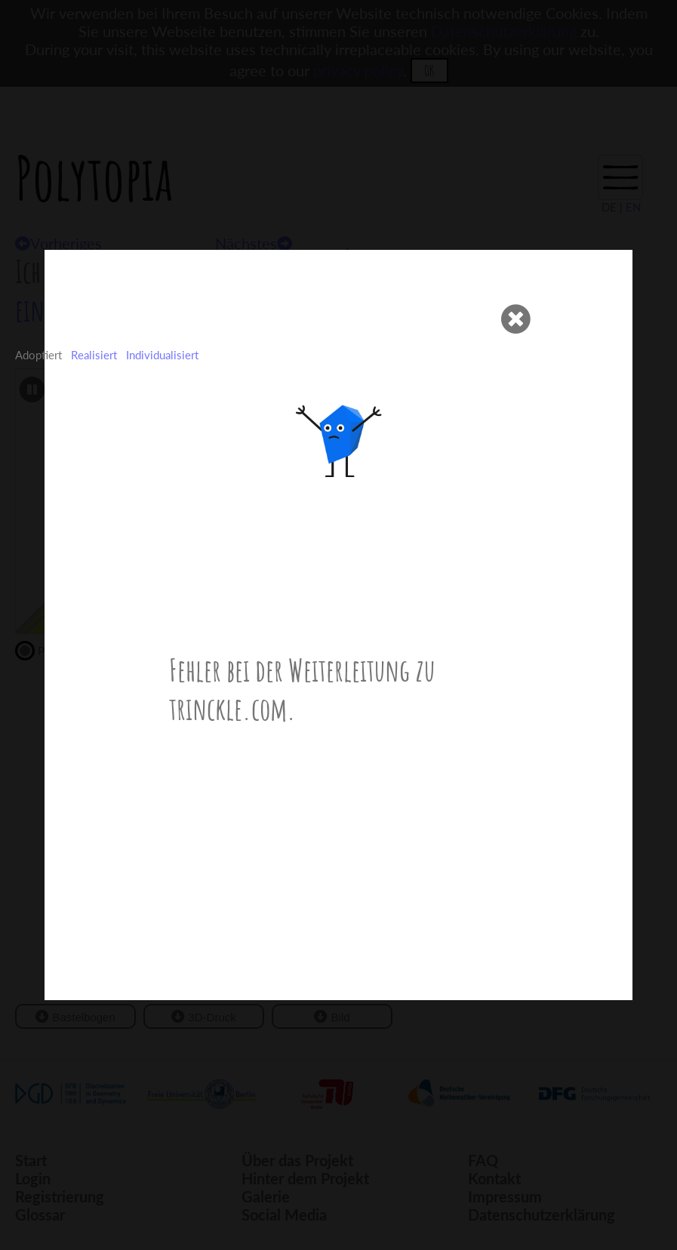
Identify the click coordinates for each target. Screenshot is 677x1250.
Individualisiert (162, 355)
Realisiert (94, 355)
